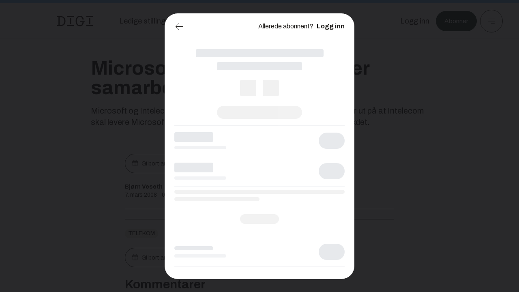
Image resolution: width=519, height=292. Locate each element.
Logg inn (331, 26)
